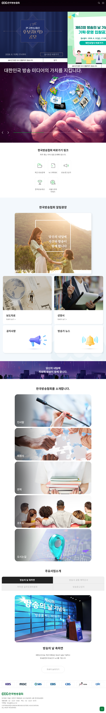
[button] (2, 132)
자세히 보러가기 (53, 669)
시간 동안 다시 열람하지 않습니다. (84, 66)
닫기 (55, 60)
